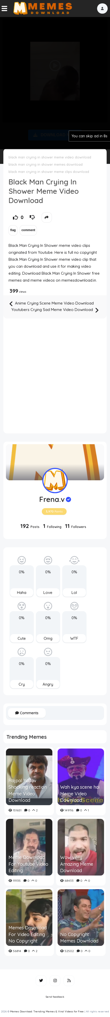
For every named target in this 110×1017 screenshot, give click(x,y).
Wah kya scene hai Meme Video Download (80, 793)
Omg (48, 638)
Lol (74, 592)
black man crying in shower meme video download (50, 157)
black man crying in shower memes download (46, 164)
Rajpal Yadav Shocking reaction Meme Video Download (28, 790)
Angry (48, 684)
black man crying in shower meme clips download (49, 172)
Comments (26, 713)
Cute (22, 638)
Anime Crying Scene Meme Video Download (52, 303)
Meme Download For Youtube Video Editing (28, 863)
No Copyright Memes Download (79, 937)
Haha (21, 592)
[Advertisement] (55, 82)
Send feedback (55, 996)
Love (47, 592)
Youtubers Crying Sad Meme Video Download (54, 310)
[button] (102, 8)
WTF (74, 638)
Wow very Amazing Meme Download (76, 863)
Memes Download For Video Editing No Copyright (28, 934)
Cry (22, 684)
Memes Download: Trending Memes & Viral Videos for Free (47, 1011)
